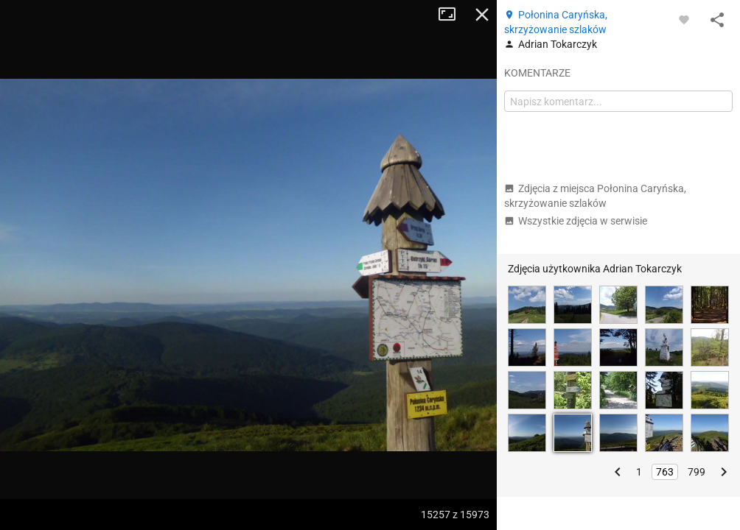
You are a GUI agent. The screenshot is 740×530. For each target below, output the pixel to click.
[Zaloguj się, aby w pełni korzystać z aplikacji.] (684, 19)
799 (696, 472)
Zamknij (482, 14)
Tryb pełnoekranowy (452, 14)
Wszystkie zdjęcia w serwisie (575, 221)
